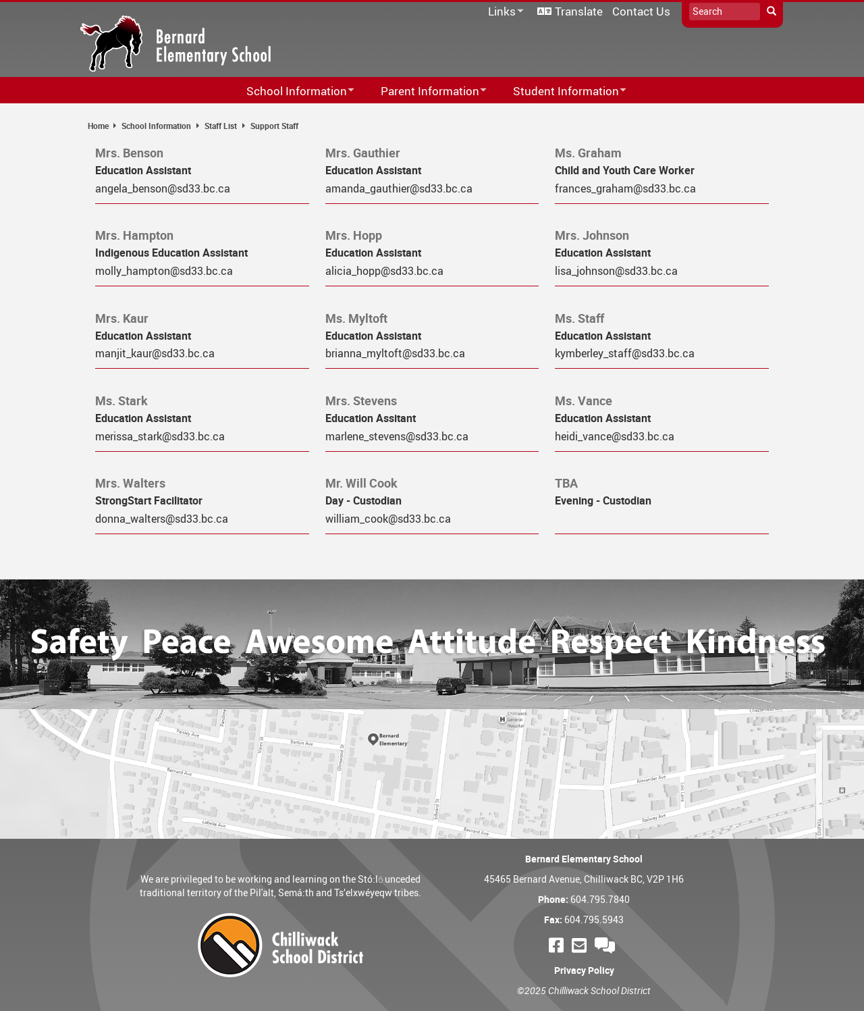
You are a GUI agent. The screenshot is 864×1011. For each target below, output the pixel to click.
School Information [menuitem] (291, 91)
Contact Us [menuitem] (641, 11)
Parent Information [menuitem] (425, 91)
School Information (156, 125)
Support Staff (274, 125)
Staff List (221, 125)
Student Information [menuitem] (560, 91)
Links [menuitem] (503, 11)
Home (98, 125)
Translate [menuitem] (579, 11)
